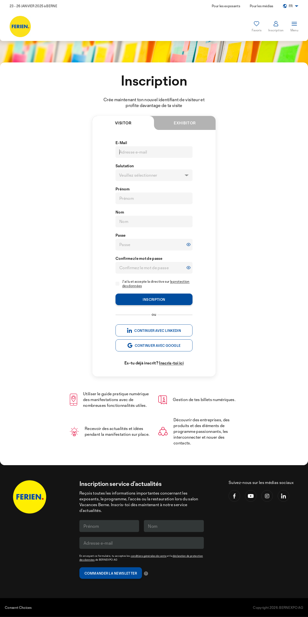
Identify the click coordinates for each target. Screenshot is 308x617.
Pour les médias (261, 6)
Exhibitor (185, 123)
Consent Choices (18, 607)
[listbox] (154, 175)
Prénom (123, 189)
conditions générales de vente (149, 555)
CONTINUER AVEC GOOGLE (154, 345)
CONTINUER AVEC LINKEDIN (154, 330)
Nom (120, 212)
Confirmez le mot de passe (139, 258)
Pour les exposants (226, 6)
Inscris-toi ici (171, 362)
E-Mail (121, 143)
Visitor (134, 125)
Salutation (125, 166)
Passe (121, 235)
